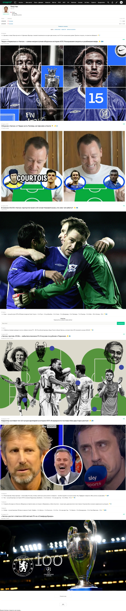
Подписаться (6, 14)
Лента (52, 29)
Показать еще (63, 596)
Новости (63, 29)
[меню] (15, 2)
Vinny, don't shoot (5, 43)
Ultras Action (4, 209)
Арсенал (10, 21)
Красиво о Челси (5, 518)
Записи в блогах (71, 29)
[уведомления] (112, 2)
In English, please (5, 128)
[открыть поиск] (108, 2)
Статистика (57, 29)
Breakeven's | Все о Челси (7, 338)
